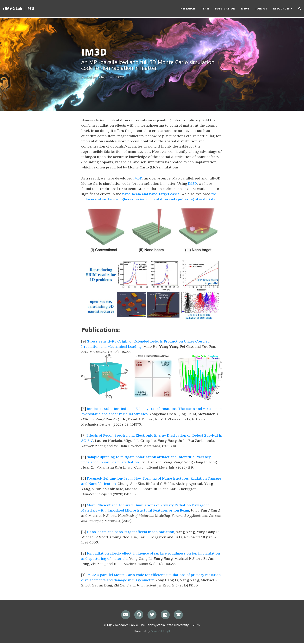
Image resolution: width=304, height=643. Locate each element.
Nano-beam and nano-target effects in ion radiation (130, 532)
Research (187, 8)
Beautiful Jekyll (160, 631)
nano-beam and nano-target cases (151, 194)
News (245, 8)
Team (205, 8)
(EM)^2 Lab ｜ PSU (18, 8)
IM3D (137, 178)
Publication (225, 8)
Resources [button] (281, 8)
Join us (261, 8)
